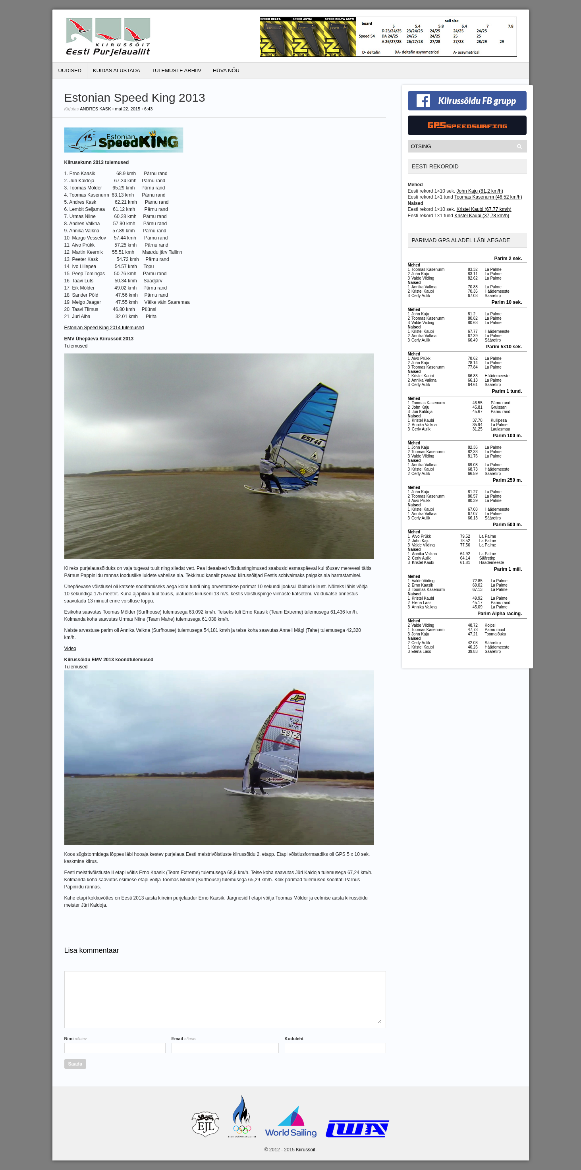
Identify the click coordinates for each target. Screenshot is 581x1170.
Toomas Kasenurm (427, 269)
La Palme (493, 269)
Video (70, 648)
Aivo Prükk (420, 358)
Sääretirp (493, 295)
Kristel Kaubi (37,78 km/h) (481, 215)
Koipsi (490, 625)
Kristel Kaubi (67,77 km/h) (484, 209)
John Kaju (420, 274)
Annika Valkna (423, 287)
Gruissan (499, 407)
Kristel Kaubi (422, 291)
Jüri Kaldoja (422, 411)
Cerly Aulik (420, 295)
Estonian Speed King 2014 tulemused (104, 327)
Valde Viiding (422, 278)
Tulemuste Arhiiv (176, 70)
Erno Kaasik (422, 585)
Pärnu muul (495, 629)
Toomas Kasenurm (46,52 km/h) (488, 197)
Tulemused (76, 346)
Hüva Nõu (226, 70)
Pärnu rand (500, 403)
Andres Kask (95, 108)
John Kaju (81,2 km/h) (480, 191)
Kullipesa (499, 420)
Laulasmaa (500, 429)
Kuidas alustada (116, 70)
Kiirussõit (305, 1150)
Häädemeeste (497, 291)
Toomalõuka (495, 634)
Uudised (70, 70)
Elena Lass (421, 602)
